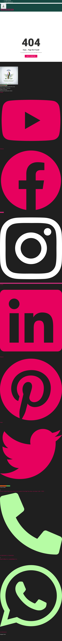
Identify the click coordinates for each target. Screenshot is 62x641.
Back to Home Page (31, 56)
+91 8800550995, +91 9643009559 (7, 555)
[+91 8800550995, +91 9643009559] (31, 554)
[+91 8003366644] (31, 630)
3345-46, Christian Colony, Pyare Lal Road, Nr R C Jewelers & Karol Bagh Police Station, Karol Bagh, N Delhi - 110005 (22, 491)
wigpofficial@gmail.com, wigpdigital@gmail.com (8, 559)
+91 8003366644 (3, 632)
